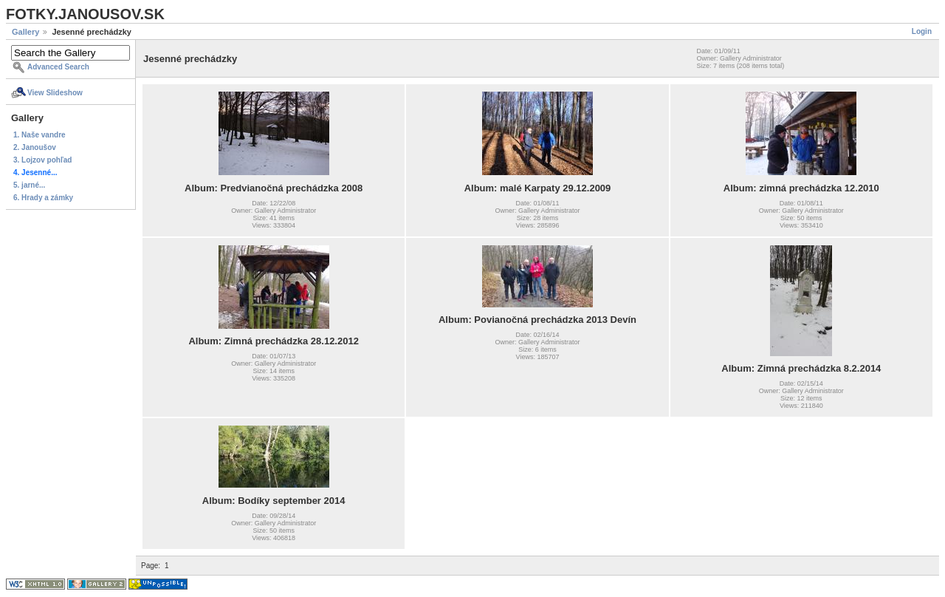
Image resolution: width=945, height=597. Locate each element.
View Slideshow (55, 93)
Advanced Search (58, 67)
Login (922, 31)
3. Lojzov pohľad (42, 160)
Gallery (25, 31)
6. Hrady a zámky (43, 198)
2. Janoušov (34, 147)
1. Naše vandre (39, 135)
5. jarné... (29, 185)
